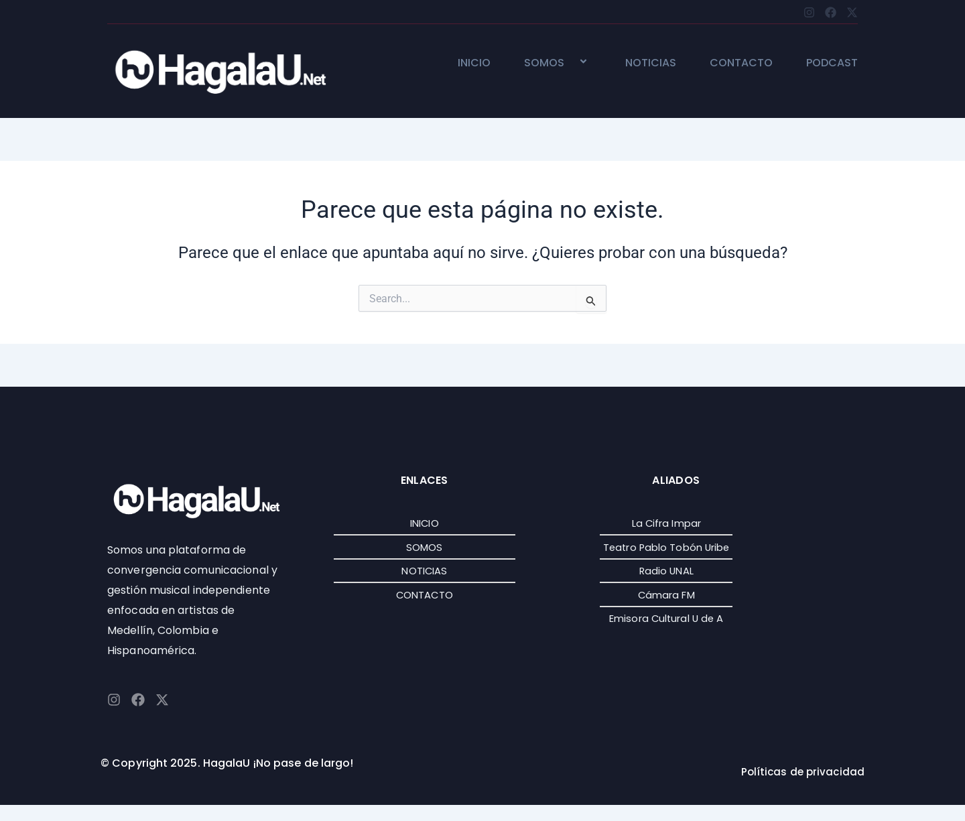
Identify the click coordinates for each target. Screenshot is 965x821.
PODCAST (832, 63)
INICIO (474, 63)
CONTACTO (741, 63)
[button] (570, 62)
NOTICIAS (650, 63)
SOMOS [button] (558, 63)
